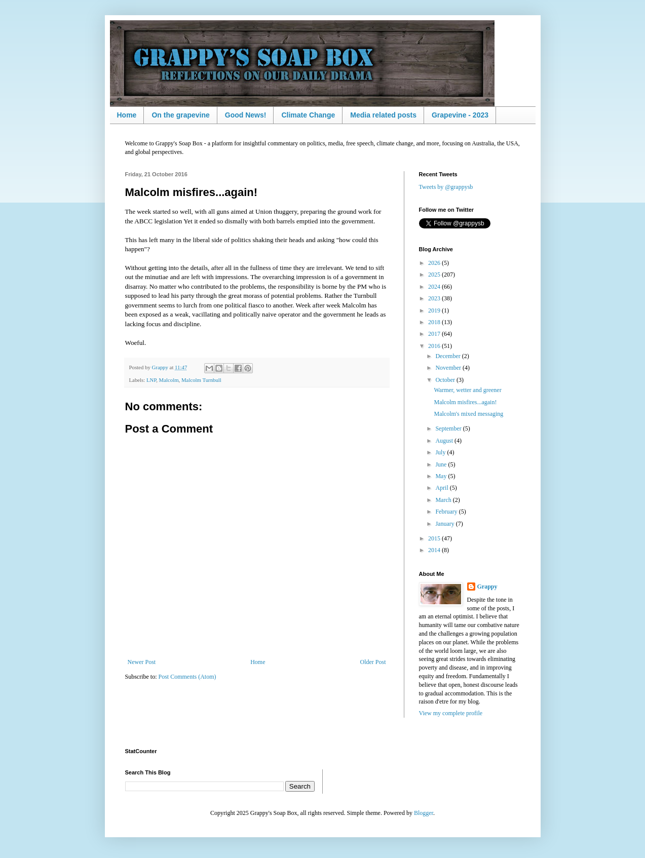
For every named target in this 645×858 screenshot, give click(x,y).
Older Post (373, 662)
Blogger (423, 812)
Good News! (246, 115)
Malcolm (169, 380)
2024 (435, 286)
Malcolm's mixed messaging (468, 413)
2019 (435, 310)
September (449, 428)
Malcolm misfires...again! (465, 402)
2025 (435, 274)
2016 (435, 345)
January (445, 523)
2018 (435, 322)
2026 (435, 262)
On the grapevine (180, 115)
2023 (435, 298)
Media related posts (383, 115)
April (442, 487)
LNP (151, 380)
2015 (435, 538)
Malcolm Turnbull (201, 380)
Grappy (487, 586)
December (448, 356)
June (441, 464)
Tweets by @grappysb (446, 186)
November (449, 367)
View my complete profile (451, 713)
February (447, 511)
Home (127, 115)
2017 (435, 333)
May (441, 476)
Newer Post (142, 662)
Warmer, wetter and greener (467, 390)
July (441, 452)
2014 (435, 550)
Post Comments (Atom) (187, 676)
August (444, 440)
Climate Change (308, 115)
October (446, 379)
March (443, 499)
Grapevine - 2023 (460, 115)
